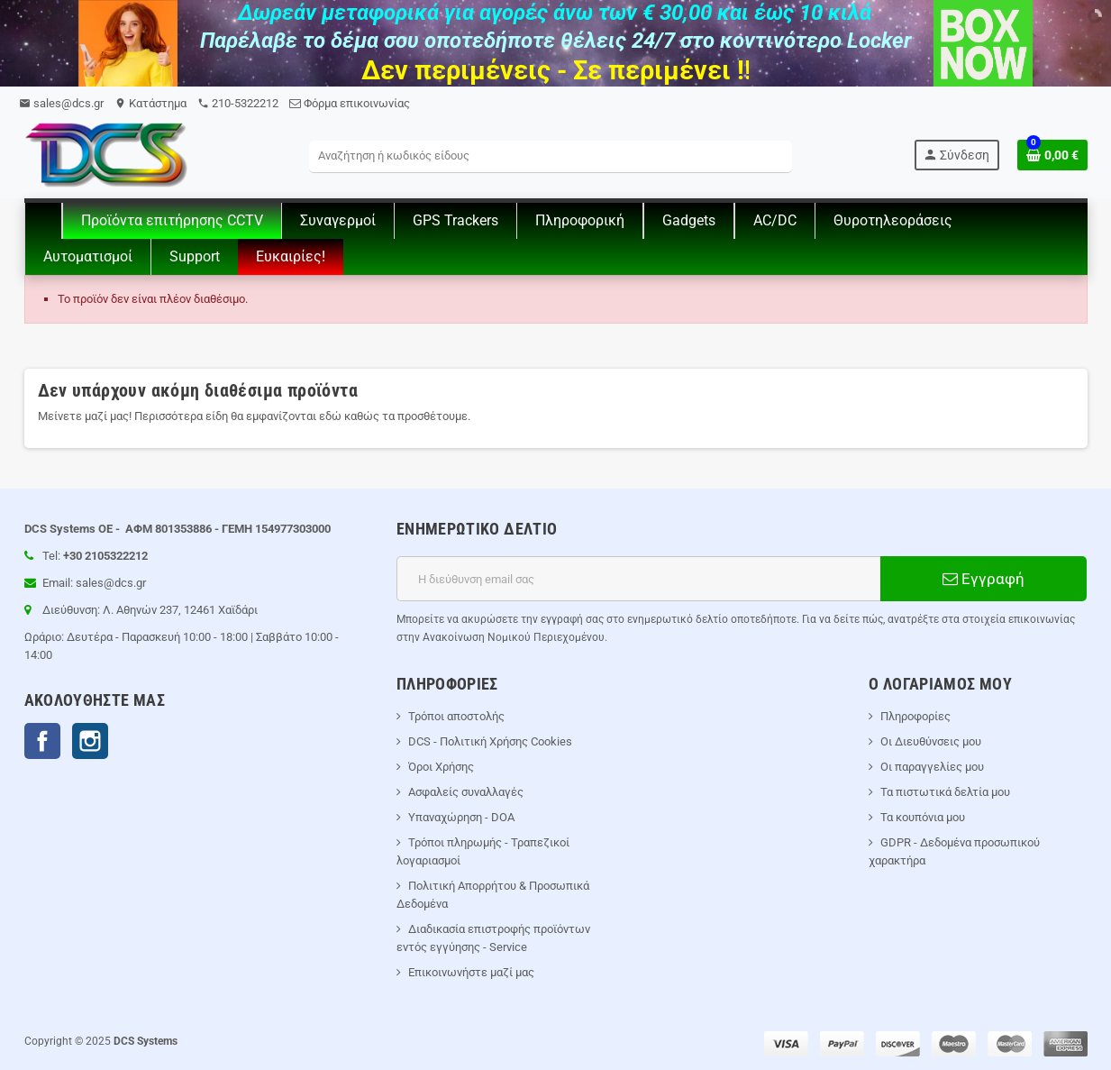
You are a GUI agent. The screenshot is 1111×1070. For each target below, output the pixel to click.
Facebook (42, 741)
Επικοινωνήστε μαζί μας (471, 972)
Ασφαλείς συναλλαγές (466, 792)
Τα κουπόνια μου (922, 817)
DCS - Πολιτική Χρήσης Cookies (490, 741)
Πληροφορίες (915, 716)
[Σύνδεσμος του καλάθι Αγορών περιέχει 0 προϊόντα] (1052, 155)
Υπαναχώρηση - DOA (461, 817)
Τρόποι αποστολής (456, 716)
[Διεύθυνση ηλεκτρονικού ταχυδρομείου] (638, 578)
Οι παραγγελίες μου (932, 766)
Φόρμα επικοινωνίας (349, 103)
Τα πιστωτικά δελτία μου (945, 792)
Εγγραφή (983, 579)
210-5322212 (237, 103)
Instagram (90, 741)
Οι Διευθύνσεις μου (930, 741)
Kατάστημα (150, 103)
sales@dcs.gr (61, 103)
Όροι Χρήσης (441, 766)
